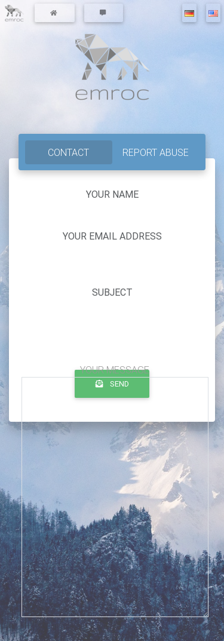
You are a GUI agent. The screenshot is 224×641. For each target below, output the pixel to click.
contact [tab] (68, 152)
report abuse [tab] (155, 152)
